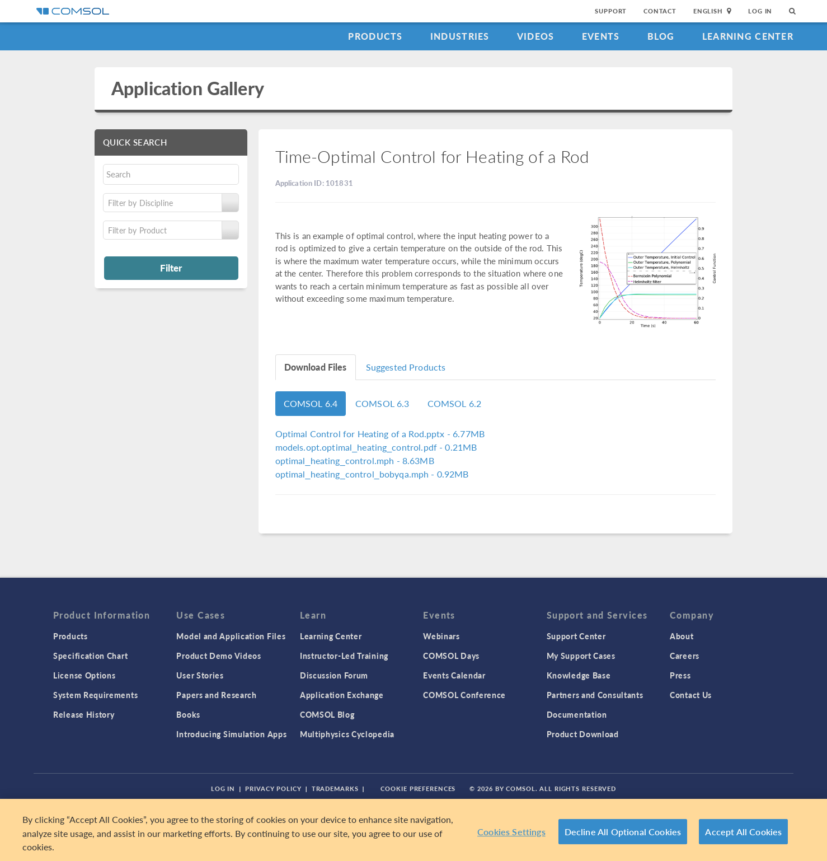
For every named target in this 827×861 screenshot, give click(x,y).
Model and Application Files (230, 636)
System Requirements (95, 694)
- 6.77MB (380, 433)
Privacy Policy (273, 788)
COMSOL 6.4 (311, 403)
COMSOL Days (451, 655)
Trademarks (335, 788)
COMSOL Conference (464, 694)
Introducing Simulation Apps (231, 734)
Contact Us (691, 694)
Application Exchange (342, 694)
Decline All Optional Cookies (623, 831)
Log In (760, 11)
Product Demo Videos (218, 655)
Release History (84, 714)
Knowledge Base (579, 675)
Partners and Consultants (595, 694)
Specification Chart (90, 655)
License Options (84, 675)
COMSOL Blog (327, 714)
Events (601, 36)
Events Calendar (454, 675)
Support (611, 11)
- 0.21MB (376, 447)
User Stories (199, 675)
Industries (460, 36)
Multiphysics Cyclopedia (347, 734)
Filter (171, 267)
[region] (413, 830)
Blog (661, 36)
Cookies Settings (511, 831)
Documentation (577, 714)
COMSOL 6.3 (382, 403)
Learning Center (747, 36)
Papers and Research (216, 694)
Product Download (583, 734)
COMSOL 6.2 (454, 403)
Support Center (576, 636)
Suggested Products (406, 367)
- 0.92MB (372, 473)
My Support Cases (581, 655)
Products (375, 36)
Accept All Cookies (743, 831)
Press (680, 675)
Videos (536, 36)
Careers (684, 655)
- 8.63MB (354, 460)
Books (188, 714)
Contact (659, 11)
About (682, 636)
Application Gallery (187, 88)
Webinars (441, 636)
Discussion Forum (334, 675)
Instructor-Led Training (344, 655)
